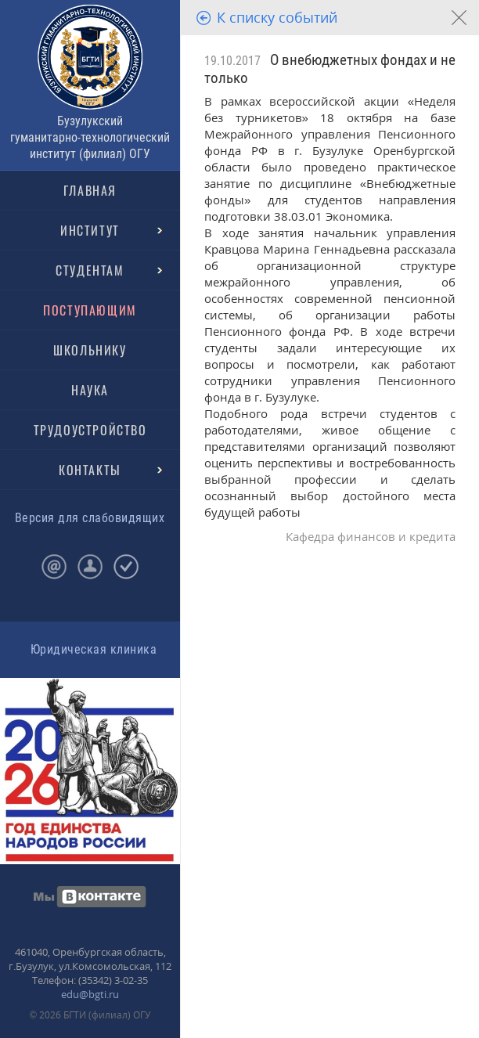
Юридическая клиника (94, 649)
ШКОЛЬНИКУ (89, 350)
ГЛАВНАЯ (90, 190)
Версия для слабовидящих (89, 517)
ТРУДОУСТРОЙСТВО (90, 429)
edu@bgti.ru (90, 994)
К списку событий (277, 17)
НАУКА (90, 389)
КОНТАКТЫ (90, 469)
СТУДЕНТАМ (90, 270)
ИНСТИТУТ (90, 230)
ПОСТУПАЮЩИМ (90, 310)
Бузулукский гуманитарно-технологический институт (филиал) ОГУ (90, 137)
